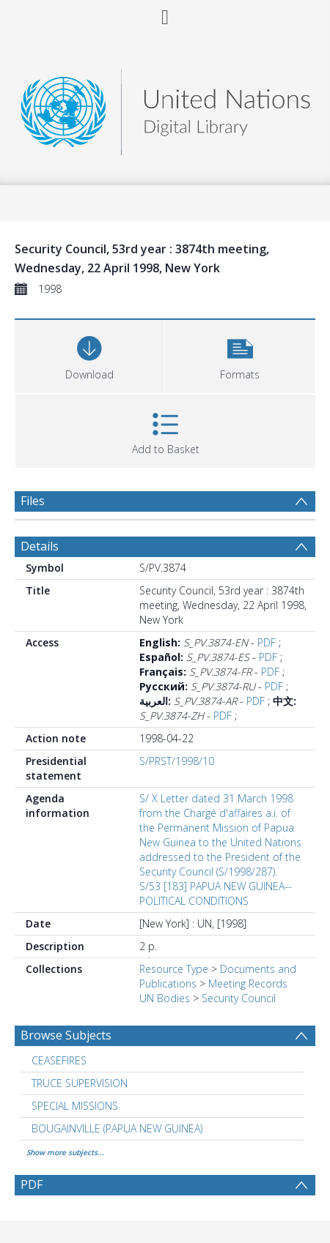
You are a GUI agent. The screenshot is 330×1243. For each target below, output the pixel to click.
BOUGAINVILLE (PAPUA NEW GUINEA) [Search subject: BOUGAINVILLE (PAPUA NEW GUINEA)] (117, 1128)
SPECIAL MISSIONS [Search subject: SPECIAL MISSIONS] (75, 1106)
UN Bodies (164, 998)
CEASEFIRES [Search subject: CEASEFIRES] (59, 1060)
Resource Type (173, 969)
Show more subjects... (65, 1152)
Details (40, 546)
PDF (266, 642)
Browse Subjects (66, 1035)
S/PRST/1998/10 (176, 761)
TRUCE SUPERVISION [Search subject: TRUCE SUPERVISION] (80, 1083)
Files (33, 501)
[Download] (89, 354)
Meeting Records (247, 983)
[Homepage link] (165, 108)
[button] (240, 354)
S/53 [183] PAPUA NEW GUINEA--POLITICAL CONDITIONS (215, 893)
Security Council (239, 998)
